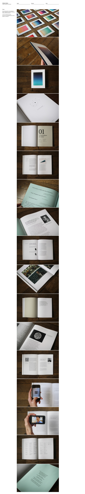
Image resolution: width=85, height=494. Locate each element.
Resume (32, 3)
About (18, 3)
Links (46, 3)
